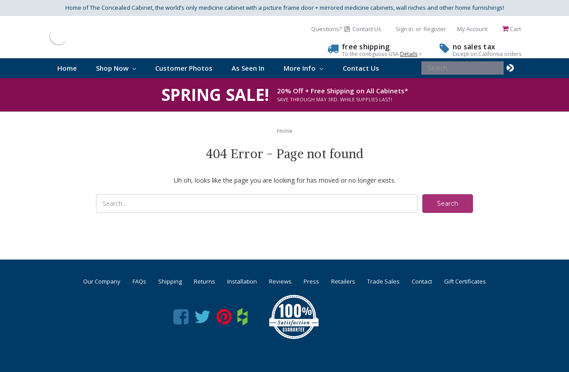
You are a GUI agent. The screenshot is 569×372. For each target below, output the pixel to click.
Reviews (280, 281)
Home (67, 68)
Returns (204, 281)
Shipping (170, 281)
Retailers (343, 281)
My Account (472, 29)
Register (435, 29)
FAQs (139, 281)
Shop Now (116, 68)
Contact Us (361, 68)
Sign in (404, 29)
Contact (422, 281)
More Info (303, 68)
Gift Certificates (465, 281)
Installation (242, 281)
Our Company (101, 281)
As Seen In (248, 68)
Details (408, 54)
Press (311, 281)
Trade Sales (383, 281)
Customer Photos (183, 68)
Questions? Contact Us (346, 29)
